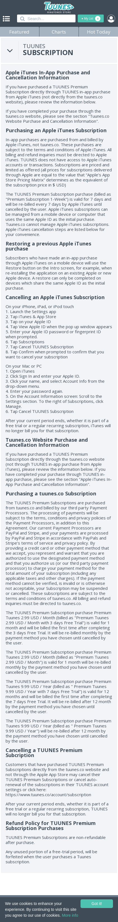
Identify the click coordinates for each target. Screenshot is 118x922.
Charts (59, 32)
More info (70, 915)
